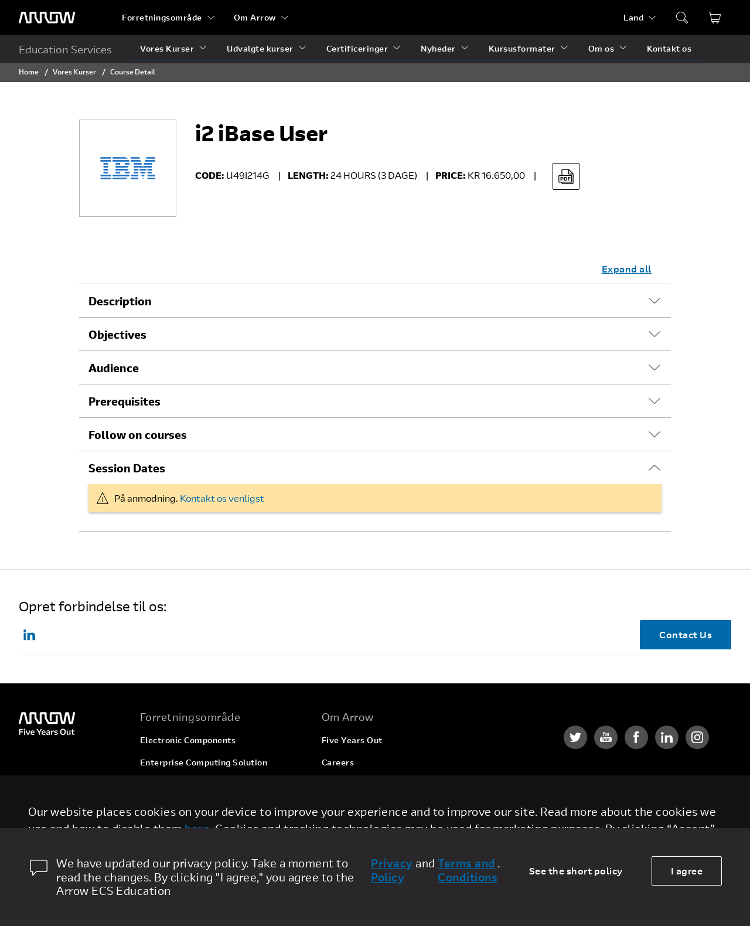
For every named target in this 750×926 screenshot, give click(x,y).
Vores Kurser (167, 48)
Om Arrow (255, 17)
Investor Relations (359, 806)
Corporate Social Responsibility (387, 784)
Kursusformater (522, 48)
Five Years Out (352, 739)
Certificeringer (357, 48)
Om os (601, 48)
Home (29, 71)
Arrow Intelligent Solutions (196, 784)
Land (633, 17)
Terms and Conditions (467, 870)
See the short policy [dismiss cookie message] (576, 870)
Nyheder (438, 48)
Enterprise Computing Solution (204, 762)
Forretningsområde (162, 17)
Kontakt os (669, 48)
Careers (338, 762)
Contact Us (685, 634)
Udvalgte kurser (260, 48)
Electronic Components (188, 739)
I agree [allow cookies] (687, 870)
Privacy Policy (392, 870)
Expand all (627, 269)
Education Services (65, 49)
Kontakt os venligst (222, 498)
